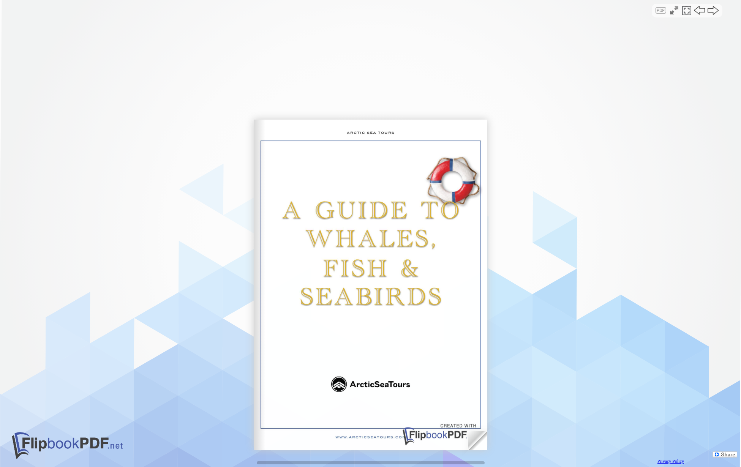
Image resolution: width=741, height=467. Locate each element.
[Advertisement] (371, 66)
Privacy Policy (670, 461)
